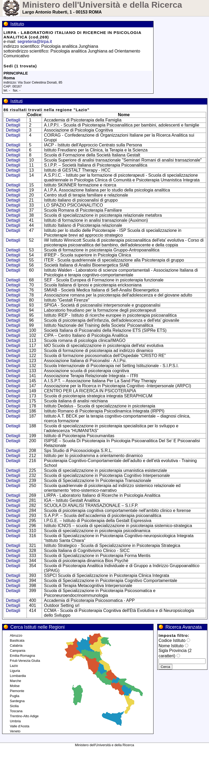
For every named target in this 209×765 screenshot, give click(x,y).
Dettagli (13, 120)
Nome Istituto (171, 646)
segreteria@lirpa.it (34, 41)
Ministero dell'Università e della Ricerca (102, 5)
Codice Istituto (172, 640)
